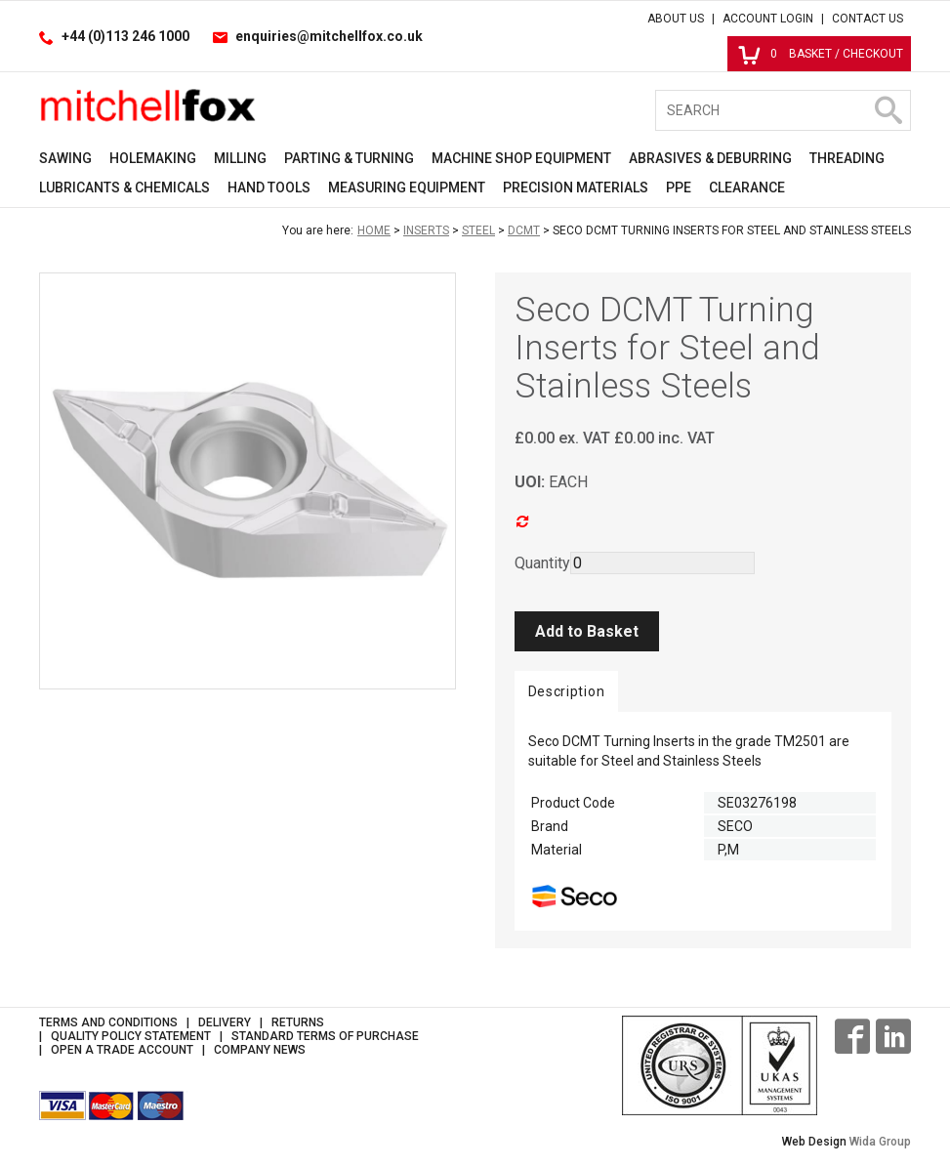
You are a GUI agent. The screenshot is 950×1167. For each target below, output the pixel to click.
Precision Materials (575, 187)
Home (374, 230)
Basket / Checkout (820, 53)
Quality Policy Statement (131, 1036)
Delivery (224, 1022)
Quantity (542, 563)
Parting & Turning (349, 158)
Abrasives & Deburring (710, 158)
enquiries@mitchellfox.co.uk (329, 36)
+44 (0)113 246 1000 (125, 36)
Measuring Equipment (406, 187)
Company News (260, 1050)
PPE (678, 187)
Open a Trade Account (122, 1050)
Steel (478, 230)
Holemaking (152, 158)
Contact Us (867, 18)
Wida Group (880, 1141)
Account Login (768, 18)
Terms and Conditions (108, 1022)
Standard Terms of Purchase (325, 1036)
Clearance (747, 187)
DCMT (524, 230)
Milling (240, 158)
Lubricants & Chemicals (124, 187)
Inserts (426, 230)
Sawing (65, 158)
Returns (297, 1022)
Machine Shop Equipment (521, 158)
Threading (847, 158)
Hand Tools (268, 187)
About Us (675, 18)
